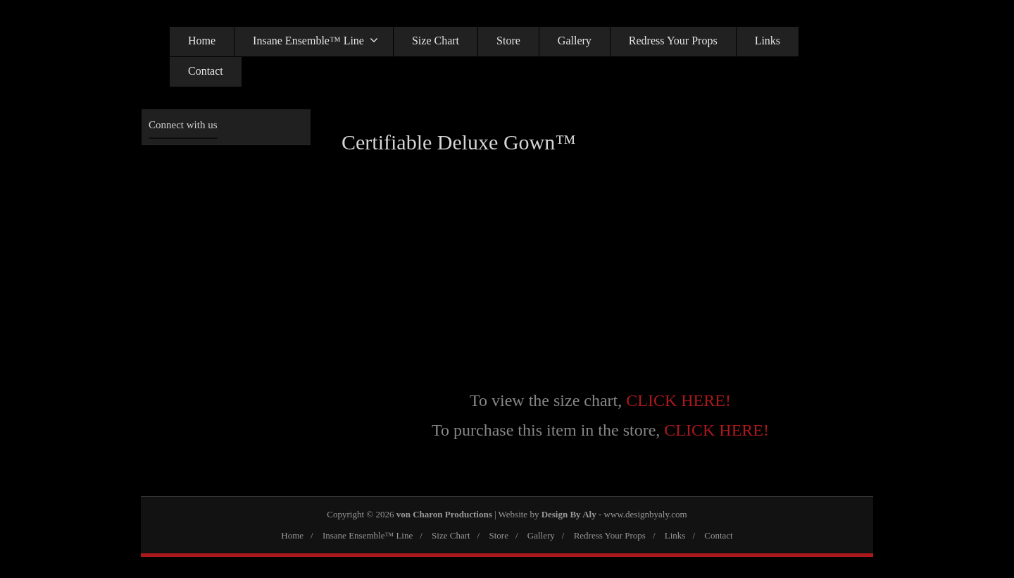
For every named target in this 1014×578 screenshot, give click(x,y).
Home (201, 41)
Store (508, 41)
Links (767, 41)
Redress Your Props (673, 41)
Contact (205, 71)
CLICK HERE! (678, 400)
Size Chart (435, 41)
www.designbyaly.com (645, 514)
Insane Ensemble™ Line (315, 40)
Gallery (575, 41)
